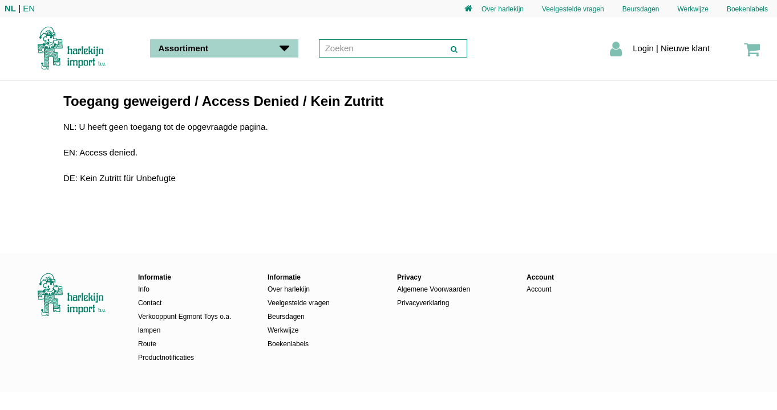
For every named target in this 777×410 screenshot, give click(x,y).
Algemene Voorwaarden (433, 289)
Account (539, 289)
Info (143, 289)
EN (29, 8)
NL (10, 8)
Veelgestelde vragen (573, 9)
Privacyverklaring (423, 303)
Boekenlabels (747, 9)
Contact (149, 303)
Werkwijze (692, 9)
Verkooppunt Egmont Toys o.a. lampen (184, 323)
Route (147, 344)
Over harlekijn (502, 9)
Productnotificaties (166, 358)
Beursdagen (640, 9)
